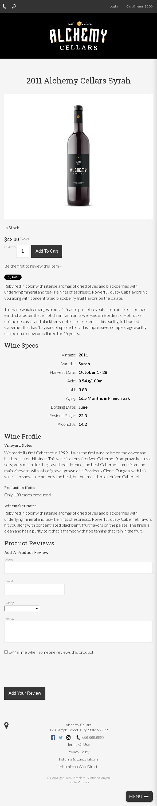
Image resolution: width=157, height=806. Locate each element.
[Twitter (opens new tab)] (60, 738)
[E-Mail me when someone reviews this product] (6, 652)
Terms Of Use (78, 744)
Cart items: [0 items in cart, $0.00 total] (139, 6)
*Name (8, 559)
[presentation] (44, 671)
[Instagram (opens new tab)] (68, 738)
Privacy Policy (78, 752)
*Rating (9, 603)
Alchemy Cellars (79, 725)
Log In (114, 6)
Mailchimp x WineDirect (78, 766)
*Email (8, 581)
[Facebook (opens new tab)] (53, 738)
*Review (9, 619)
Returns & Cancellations (78, 759)
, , (78, 730)
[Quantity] (22, 251)
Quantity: (10, 247)
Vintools (83, 782)
